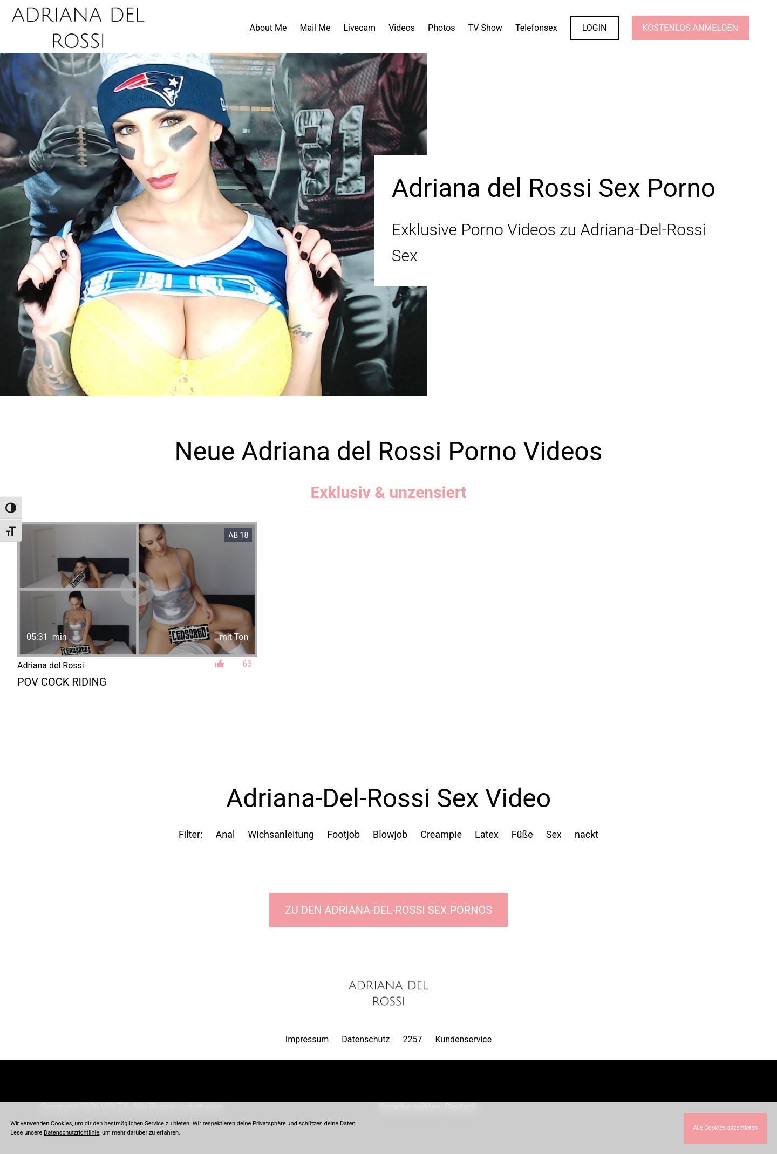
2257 (412, 1039)
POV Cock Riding (61, 681)
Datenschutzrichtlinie (71, 1132)
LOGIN (594, 28)
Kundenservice (463, 1039)
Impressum (307, 1039)
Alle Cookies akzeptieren (725, 1127)
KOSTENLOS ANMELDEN (690, 28)
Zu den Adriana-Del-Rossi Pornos (388, 910)
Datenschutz (366, 1039)
